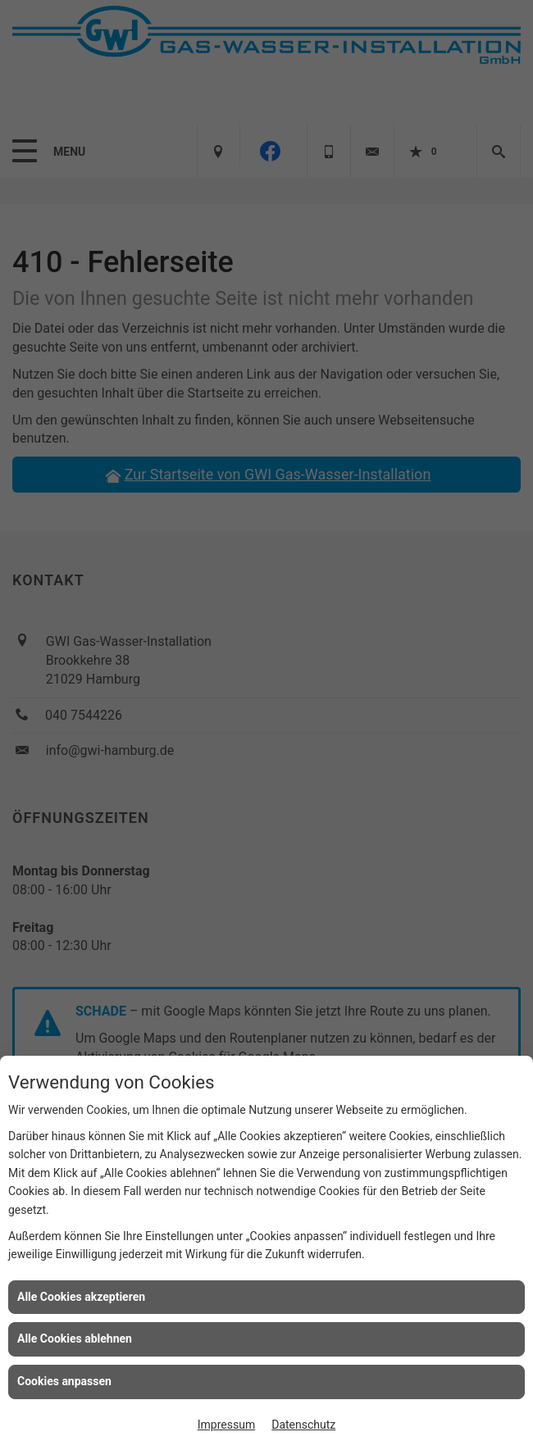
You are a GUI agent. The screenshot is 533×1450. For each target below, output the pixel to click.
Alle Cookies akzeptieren (81, 1296)
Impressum (226, 1424)
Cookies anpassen (64, 1381)
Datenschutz (303, 1424)
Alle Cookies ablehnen (74, 1338)
